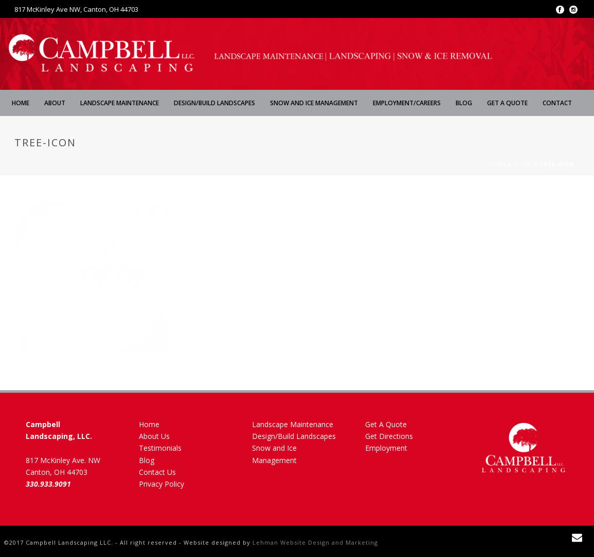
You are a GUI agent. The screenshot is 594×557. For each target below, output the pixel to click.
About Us (154, 436)
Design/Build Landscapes (214, 103)
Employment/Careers (407, 103)
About (54, 103)
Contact (557, 103)
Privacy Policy (161, 484)
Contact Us (157, 472)
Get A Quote (507, 103)
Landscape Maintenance (119, 103)
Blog (464, 103)
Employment (386, 448)
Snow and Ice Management (314, 103)
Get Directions (389, 436)
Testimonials (160, 448)
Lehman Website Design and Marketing (315, 542)
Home (20, 103)
